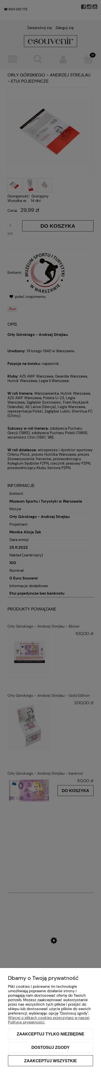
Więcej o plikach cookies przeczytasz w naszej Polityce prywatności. (49, 1020)
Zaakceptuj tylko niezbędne (50, 1034)
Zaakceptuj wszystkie (50, 1060)
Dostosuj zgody (50, 1047)
